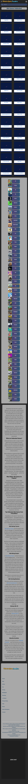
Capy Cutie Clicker (6, 55)
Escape (12, 260)
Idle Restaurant (6, 149)
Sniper (12, 364)
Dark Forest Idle (19, 43)
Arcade (12, 212)
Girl (12, 273)
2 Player (12, 186)
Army (12, 216)
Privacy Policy (5, 701)
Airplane (12, 207)
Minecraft (12, 299)
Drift (12, 251)
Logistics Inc (6, 90)
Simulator (12, 351)
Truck (12, 386)
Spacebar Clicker (6, 43)
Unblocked (12, 390)
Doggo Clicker (19, 137)
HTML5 (12, 282)
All (12, 181)
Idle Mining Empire (19, 31)
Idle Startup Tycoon (6, 67)
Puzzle (12, 329)
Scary (12, 342)
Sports (12, 369)
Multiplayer (12, 312)
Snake (12, 360)
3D (12, 194)
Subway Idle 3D (15, 613)
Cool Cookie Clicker (19, 67)
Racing (12, 334)
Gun (12, 277)
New (3, 681)
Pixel (12, 321)
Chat (3, 703)
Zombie (12, 399)
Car (12, 234)
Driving (12, 255)
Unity (12, 395)
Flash (12, 264)
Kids (12, 295)
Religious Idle (19, 114)
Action (12, 199)
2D (12, 190)
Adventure (12, 203)
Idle (12, 286)
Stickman (12, 373)
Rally (12, 338)
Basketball (12, 221)
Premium (12, 325)
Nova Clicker (19, 55)
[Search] (14, 4)
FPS (12, 268)
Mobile (12, 308)
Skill (12, 356)
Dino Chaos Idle (6, 161)
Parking (12, 316)
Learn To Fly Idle (19, 90)
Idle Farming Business (6, 114)
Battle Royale (13, 225)
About (3, 706)
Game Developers (5, 709)
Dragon (12, 247)
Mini (12, 303)
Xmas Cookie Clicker (19, 149)
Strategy (12, 377)
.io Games (4, 698)
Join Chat (13, 759)
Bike (12, 229)
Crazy (12, 242)
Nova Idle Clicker (6, 173)
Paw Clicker (6, 102)
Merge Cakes (19, 102)
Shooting (12, 347)
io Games (12, 290)
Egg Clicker (19, 161)
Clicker (12, 238)
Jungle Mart (6, 20)
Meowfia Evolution (19, 173)
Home (3, 678)
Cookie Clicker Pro (6, 137)
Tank (12, 382)
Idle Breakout (6, 31)
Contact (3, 712)
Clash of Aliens (19, 20)
